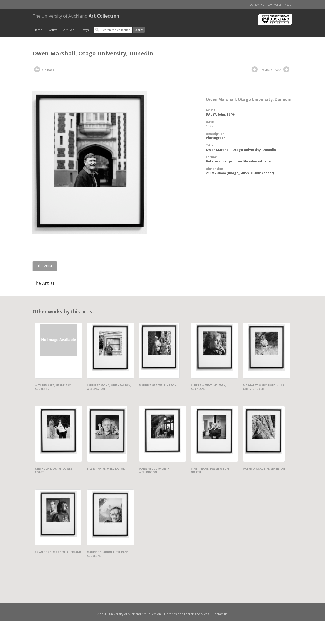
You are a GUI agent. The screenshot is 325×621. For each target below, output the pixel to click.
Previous (262, 70)
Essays (85, 30)
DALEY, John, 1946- (220, 114)
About (288, 4)
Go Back (44, 70)
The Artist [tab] (45, 266)
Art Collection (75, 16)
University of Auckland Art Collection (135, 614)
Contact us (274, 4)
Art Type (68, 30)
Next (283, 70)
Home (38, 30)
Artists (53, 30)
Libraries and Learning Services (186, 614)
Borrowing (257, 4)
